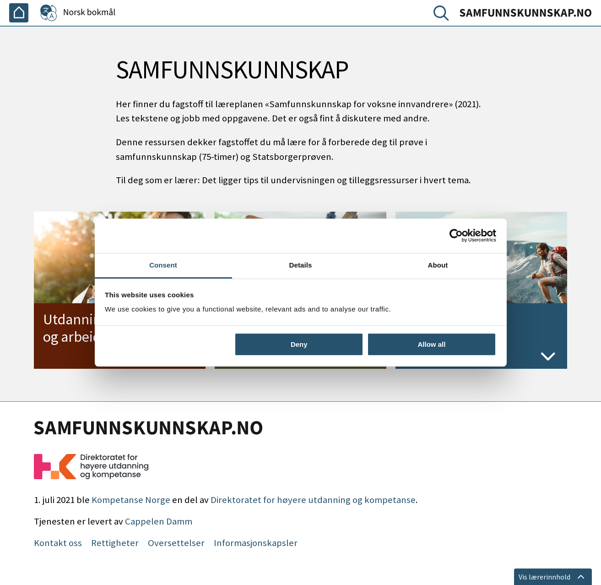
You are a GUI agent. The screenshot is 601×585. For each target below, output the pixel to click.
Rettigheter (115, 543)
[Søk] (443, 15)
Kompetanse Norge (131, 500)
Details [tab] (300, 265)
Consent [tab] (163, 265)
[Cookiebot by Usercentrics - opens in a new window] (456, 235)
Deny (299, 344)
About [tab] (438, 265)
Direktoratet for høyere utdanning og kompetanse (313, 500)
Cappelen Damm (158, 521)
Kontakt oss (58, 543)
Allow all (432, 344)
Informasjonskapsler (256, 543)
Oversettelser (176, 543)
